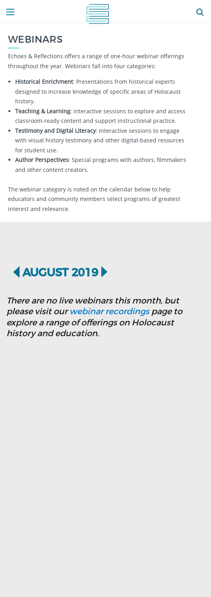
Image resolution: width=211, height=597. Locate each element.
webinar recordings (109, 311)
